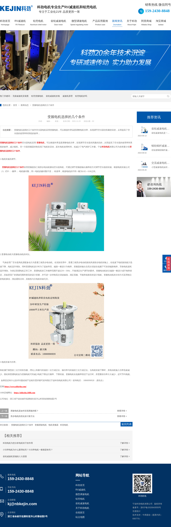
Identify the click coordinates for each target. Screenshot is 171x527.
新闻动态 (25, 105)
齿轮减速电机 (58, 23)
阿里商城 (146, 23)
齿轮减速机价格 (53, 96)
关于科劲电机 (82, 508)
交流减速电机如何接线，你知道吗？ (160, 162)
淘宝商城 (161, 23)
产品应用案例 (100, 23)
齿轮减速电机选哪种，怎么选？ (160, 128)
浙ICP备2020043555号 (151, 507)
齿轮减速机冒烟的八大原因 (15, 456)
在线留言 (80, 512)
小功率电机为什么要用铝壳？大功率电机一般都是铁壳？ (28, 450)
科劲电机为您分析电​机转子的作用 (18, 443)
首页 (15, 105)
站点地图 (80, 517)
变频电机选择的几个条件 (43, 105)
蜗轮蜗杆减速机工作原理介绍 (160, 145)
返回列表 (126, 424)
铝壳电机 (38, 23)
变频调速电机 (41, 425)
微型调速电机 (79, 23)
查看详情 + (122, 411)
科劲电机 (64, 425)
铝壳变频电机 (37, 96)
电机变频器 (53, 425)
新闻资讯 (117, 23)
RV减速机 (20, 23)
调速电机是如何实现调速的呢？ (24, 411)
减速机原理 (68, 96)
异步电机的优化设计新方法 (22, 416)
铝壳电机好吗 (81, 96)
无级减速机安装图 (20, 96)
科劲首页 (5, 23)
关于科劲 (132, 23)
